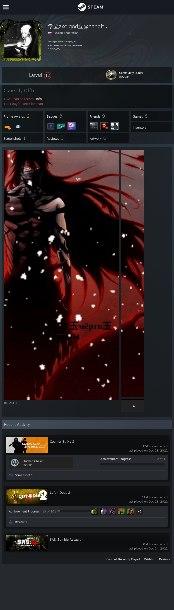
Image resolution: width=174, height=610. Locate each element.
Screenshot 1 (24, 475)
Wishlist (149, 559)
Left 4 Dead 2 (60, 492)
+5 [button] (139, 511)
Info (39, 99)
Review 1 (21, 522)
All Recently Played (127, 559)
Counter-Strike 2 (62, 441)
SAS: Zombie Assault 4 (67, 539)
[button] (40, 74)
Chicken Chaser (33, 461)
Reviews (164, 559)
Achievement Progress (115, 459)
